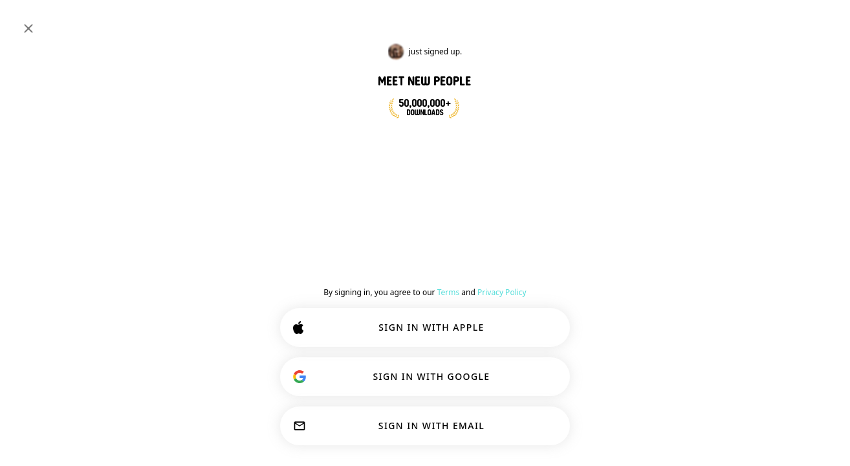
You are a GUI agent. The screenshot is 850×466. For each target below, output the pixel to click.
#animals (210, 105)
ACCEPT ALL (509, 428)
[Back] (360, 205)
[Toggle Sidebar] (23, 21)
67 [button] (506, 288)
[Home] (52, 20)
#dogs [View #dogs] (661, 97)
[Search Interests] (399, 21)
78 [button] (807, 133)
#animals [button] (479, 196)
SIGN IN (797, 21)
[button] (421, 288)
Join (585, 203)
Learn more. (673, 395)
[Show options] (382, 235)
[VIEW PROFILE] (378, 280)
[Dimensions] (741, 20)
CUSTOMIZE (396, 428)
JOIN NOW (416, 141)
